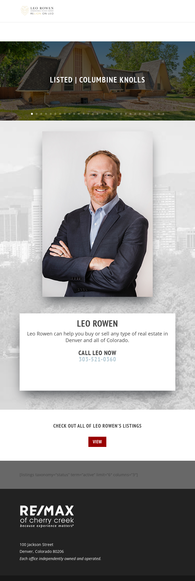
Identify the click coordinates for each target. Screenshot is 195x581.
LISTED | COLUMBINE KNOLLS (97, 79)
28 (159, 114)
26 (149, 114)
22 (130, 114)
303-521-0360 (97, 359)
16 (102, 114)
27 (154, 114)
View (97, 442)
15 (98, 114)
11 (79, 114)
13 (88, 114)
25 (145, 114)
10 (74, 114)
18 (112, 114)
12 (84, 114)
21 (126, 114)
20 (121, 114)
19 (116, 114)
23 (135, 114)
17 (107, 114)
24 (140, 114)
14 (93, 114)
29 (163, 114)
